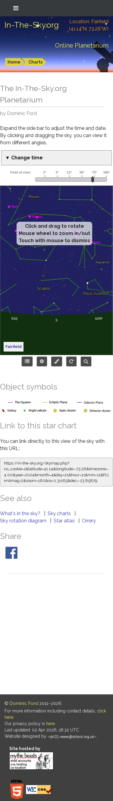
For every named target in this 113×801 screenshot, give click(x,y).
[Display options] (41, 361)
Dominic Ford (24, 703)
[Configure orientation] (71, 361)
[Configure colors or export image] (56, 361)
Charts (35, 62)
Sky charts (60, 513)
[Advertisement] (56, 634)
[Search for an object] (86, 361)
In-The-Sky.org (32, 25)
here (50, 723)
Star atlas (65, 521)
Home (14, 62)
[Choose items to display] (27, 361)
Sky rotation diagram (24, 521)
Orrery (89, 521)
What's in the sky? (21, 513)
